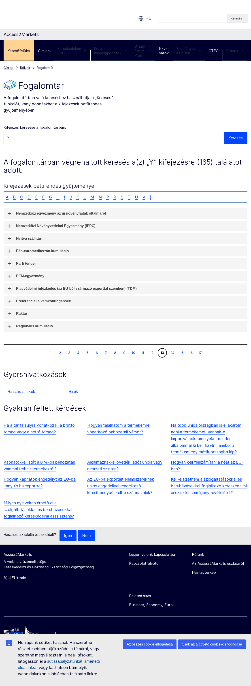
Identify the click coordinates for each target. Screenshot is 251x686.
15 (181, 353)
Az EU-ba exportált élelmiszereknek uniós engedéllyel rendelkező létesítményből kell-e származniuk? (120, 486)
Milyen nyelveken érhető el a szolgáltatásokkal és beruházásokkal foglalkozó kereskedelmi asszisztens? (39, 510)
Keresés (235, 137)
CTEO (214, 51)
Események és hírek (188, 50)
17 (200, 353)
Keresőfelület (18, 51)
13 (162, 353)
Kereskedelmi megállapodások (110, 50)
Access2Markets (18, 554)
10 (133, 353)
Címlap (44, 51)
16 (191, 353)
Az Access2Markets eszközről (218, 563)
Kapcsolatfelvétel (144, 563)
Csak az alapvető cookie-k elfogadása (212, 644)
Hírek (73, 391)
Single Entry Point (142, 51)
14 (172, 353)
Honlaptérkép (204, 572)
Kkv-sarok (164, 50)
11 (142, 353)
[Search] (237, 18)
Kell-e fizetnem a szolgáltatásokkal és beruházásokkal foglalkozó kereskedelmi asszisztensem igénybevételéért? (209, 486)
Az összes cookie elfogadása (150, 644)
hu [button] (145, 18)
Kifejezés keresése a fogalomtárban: (35, 127)
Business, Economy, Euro (151, 605)
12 (151, 353)
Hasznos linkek (21, 391)
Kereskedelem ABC (71, 50)
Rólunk (235, 51)
